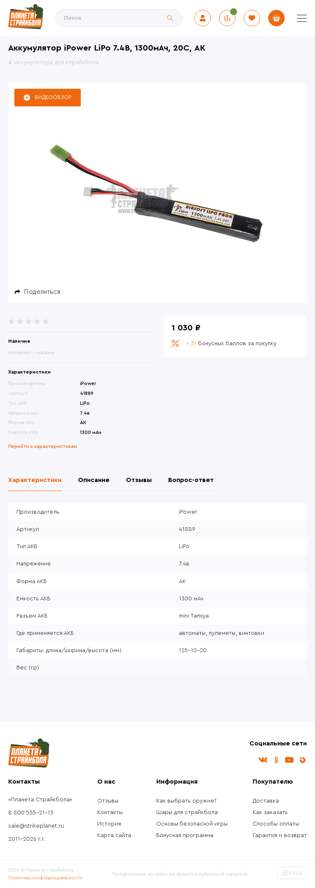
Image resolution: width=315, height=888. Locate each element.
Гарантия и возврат (280, 835)
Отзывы (108, 801)
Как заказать (270, 812)
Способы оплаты (276, 824)
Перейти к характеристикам (42, 446)
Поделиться (42, 291)
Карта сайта (114, 835)
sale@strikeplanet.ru (36, 826)
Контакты (110, 812)
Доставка (266, 801)
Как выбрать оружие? (186, 801)
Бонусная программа (184, 835)
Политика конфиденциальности (45, 877)
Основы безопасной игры (192, 824)
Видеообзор (53, 97)
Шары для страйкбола (187, 812)
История (109, 824)
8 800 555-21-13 (30, 813)
